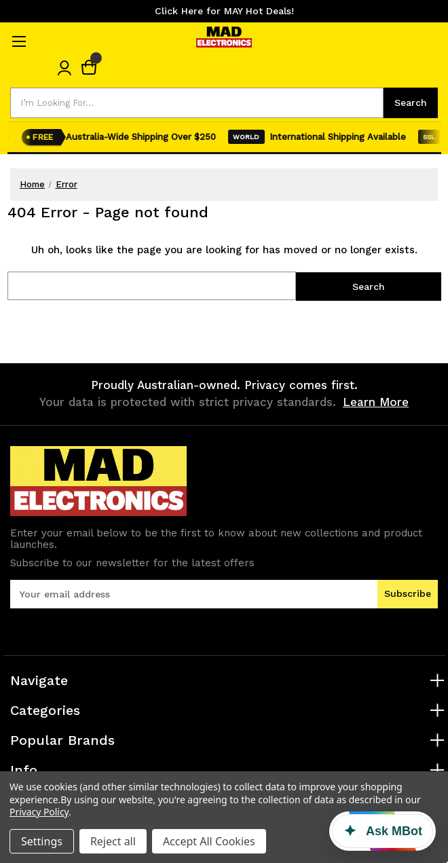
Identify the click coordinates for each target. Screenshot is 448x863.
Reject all (113, 841)
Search (410, 102)
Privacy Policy (39, 811)
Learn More (376, 402)
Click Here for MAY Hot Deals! (224, 10)
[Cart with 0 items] (89, 67)
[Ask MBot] (382, 831)
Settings (41, 841)
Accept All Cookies (209, 841)
